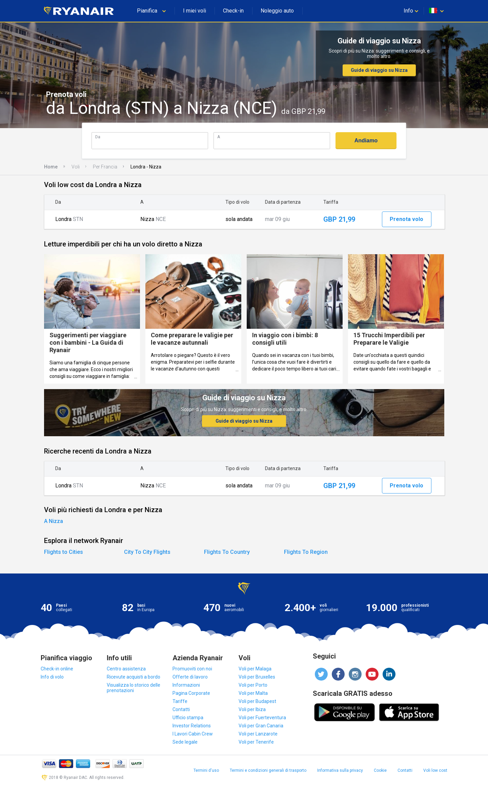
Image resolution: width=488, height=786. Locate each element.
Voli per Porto (253, 685)
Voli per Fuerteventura (262, 717)
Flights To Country (227, 552)
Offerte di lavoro (190, 677)
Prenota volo (406, 219)
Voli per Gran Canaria (261, 725)
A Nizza (53, 521)
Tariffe (179, 701)
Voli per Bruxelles (257, 677)
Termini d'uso (206, 770)
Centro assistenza (126, 668)
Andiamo (366, 140)
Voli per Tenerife (256, 742)
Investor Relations (191, 725)
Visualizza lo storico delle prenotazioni (133, 687)
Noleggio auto (277, 10)
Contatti (181, 709)
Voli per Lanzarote (258, 734)
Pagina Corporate (191, 693)
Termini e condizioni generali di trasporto (268, 770)
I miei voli (194, 10)
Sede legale (185, 742)
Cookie (380, 770)
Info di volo (52, 677)
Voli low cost (435, 770)
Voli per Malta (253, 693)
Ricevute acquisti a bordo (133, 677)
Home (51, 166)
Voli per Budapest (257, 701)
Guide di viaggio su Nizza (379, 70)
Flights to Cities (63, 552)
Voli (76, 166)
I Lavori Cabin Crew (192, 734)
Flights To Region (306, 552)
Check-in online (57, 668)
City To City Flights (147, 552)
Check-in (233, 10)
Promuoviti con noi (192, 668)
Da (97, 137)
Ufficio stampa (187, 717)
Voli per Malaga (255, 668)
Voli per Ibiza (252, 709)
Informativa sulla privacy (340, 770)
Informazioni (186, 685)
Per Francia (105, 166)
